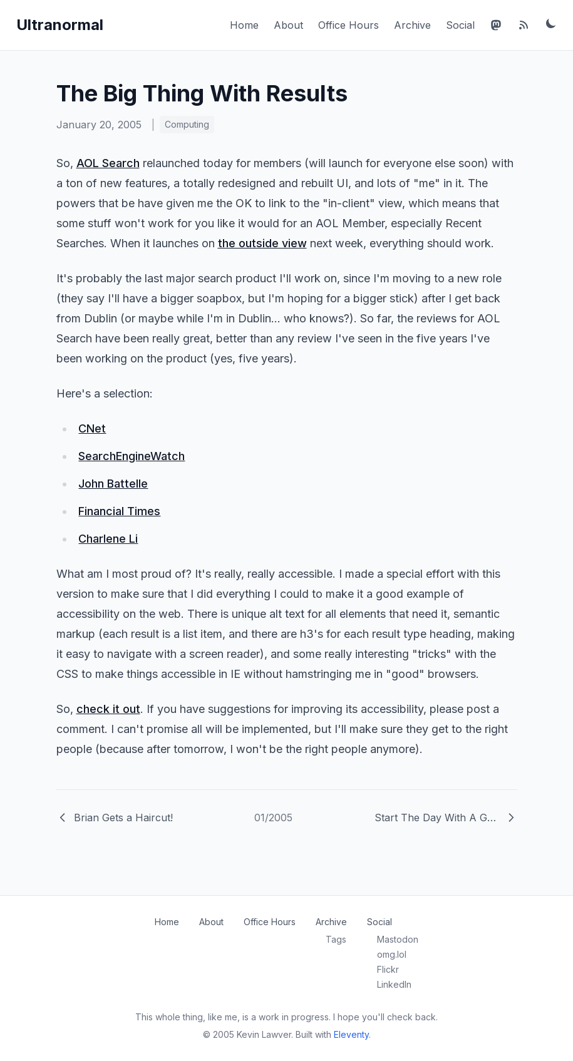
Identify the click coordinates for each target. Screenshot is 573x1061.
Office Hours (348, 25)
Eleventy (351, 1034)
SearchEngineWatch (131, 456)
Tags (336, 939)
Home (244, 25)
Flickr (388, 969)
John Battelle (113, 483)
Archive (412, 25)
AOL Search (108, 163)
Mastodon (397, 939)
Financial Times (119, 511)
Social (460, 25)
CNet (92, 428)
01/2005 (273, 817)
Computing (187, 124)
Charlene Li (108, 538)
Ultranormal (59, 25)
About (288, 25)
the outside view (262, 243)
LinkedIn (394, 984)
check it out (108, 708)
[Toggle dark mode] (551, 23)
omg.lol (391, 954)
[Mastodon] (496, 25)
